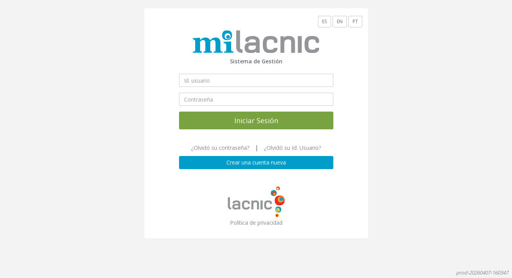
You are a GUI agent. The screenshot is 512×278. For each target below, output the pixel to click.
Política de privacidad (256, 222)
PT (355, 21)
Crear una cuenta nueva (256, 162)
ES (324, 21)
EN (340, 21)
